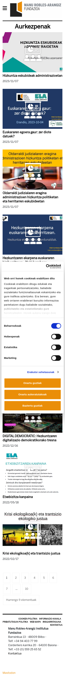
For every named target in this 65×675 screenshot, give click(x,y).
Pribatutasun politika (15, 622)
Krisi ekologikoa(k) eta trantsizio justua (31, 553)
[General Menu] (6, 9)
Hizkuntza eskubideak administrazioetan (32, 76)
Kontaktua (56, 625)
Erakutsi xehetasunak (40, 372)
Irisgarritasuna (52, 622)
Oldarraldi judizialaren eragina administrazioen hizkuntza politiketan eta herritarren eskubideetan (30, 197)
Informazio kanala (50, 619)
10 (26, 588)
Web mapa (35, 622)
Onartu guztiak (32, 382)
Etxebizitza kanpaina (18, 497)
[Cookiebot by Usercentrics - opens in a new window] (46, 266)
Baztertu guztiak (33, 405)
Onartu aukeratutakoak (32, 394)
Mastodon (9, 672)
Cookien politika (27, 619)
